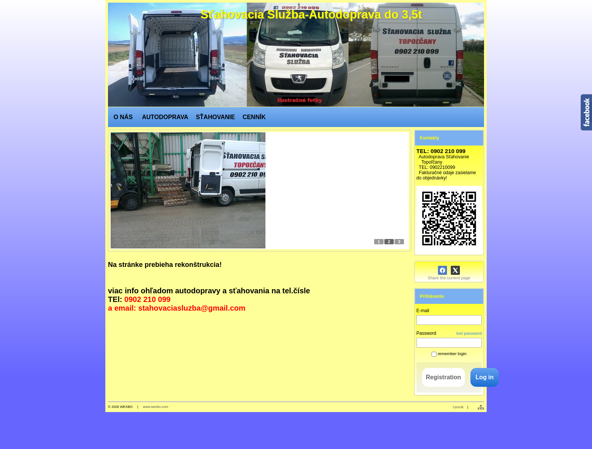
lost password (469, 333)
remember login (449, 353)
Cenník (458, 407)
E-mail (422, 310)
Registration (443, 377)
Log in (485, 377)
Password (426, 333)
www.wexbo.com (155, 407)
